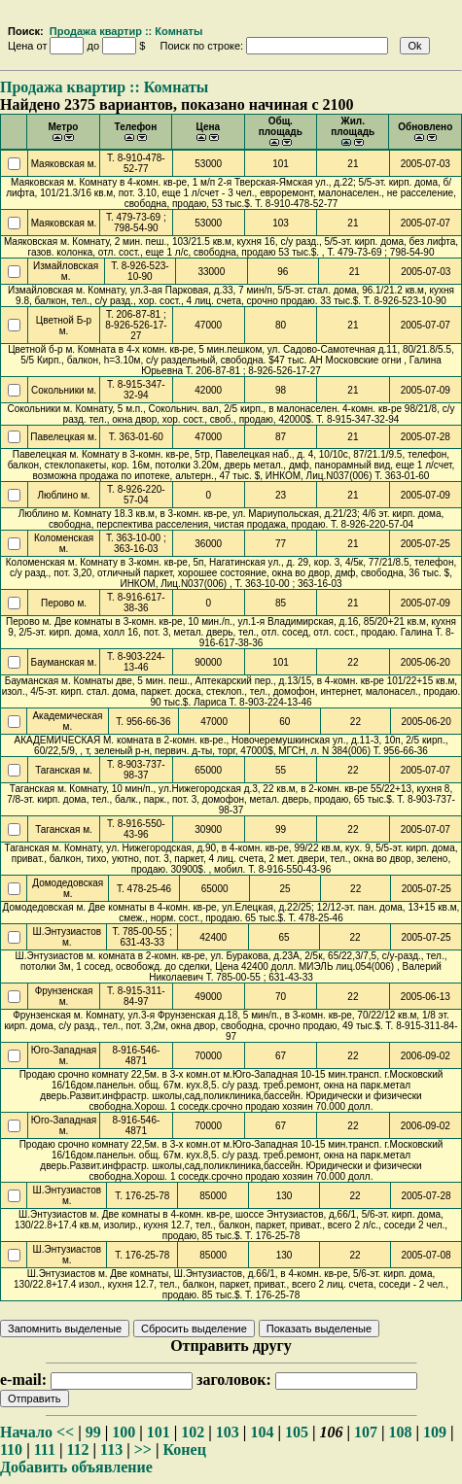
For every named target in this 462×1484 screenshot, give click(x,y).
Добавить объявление (76, 1467)
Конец (184, 1449)
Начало (26, 1432)
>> (143, 1449)
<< (65, 1432)
